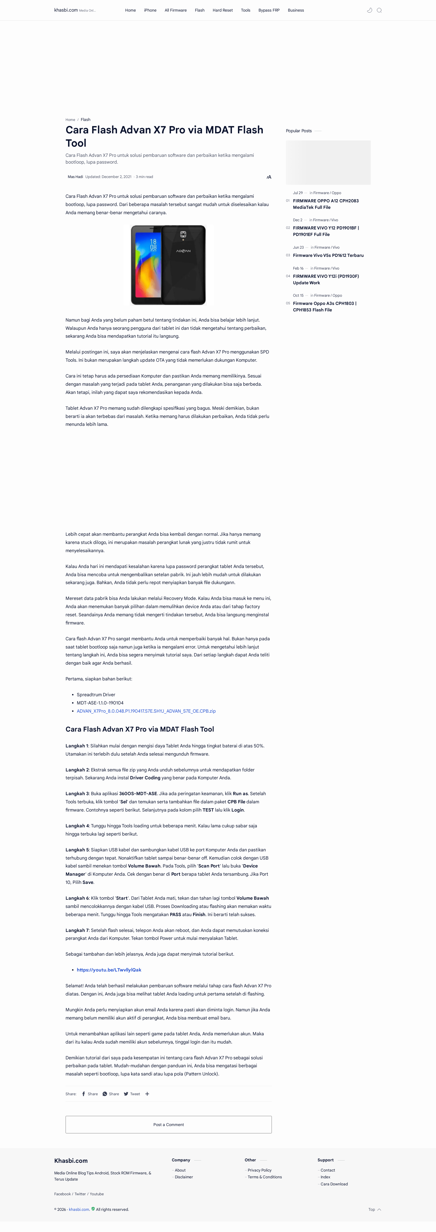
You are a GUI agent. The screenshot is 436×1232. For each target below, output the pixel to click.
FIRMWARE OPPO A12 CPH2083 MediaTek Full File (326, 206)
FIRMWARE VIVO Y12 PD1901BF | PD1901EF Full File (326, 234)
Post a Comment (168, 1127)
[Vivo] (334, 222)
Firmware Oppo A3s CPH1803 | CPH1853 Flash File (325, 309)
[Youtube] (97, 1204)
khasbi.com (66, 10)
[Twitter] (80, 1204)
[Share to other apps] (147, 1096)
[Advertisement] (218, 68)
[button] (369, 10)
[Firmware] (322, 195)
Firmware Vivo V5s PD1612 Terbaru (328, 258)
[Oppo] (336, 195)
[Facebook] (62, 1204)
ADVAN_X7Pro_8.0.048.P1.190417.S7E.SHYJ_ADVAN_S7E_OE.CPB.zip (146, 714)
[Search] (379, 10)
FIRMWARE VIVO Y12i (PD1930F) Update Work (326, 282)
